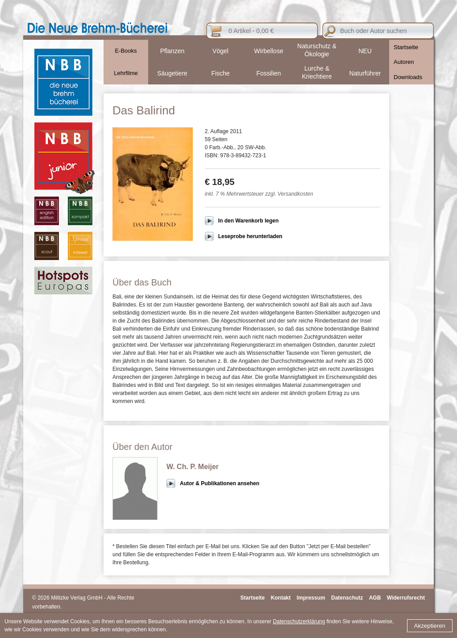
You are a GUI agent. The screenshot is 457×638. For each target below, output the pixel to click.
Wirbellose (268, 51)
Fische (220, 73)
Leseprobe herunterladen (250, 236)
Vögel (220, 51)
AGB (375, 598)
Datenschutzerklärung (299, 621)
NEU (365, 51)
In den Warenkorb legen (248, 221)
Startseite (406, 47)
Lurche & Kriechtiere (317, 72)
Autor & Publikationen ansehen (219, 483)
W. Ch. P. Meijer (192, 466)
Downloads (408, 77)
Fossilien (268, 73)
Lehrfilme (125, 73)
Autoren (404, 62)
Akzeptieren (429, 625)
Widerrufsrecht (406, 598)
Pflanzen (172, 51)
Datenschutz (347, 598)
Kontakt (281, 598)
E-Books (126, 50)
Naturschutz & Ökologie (317, 50)
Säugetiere (172, 73)
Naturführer (365, 73)
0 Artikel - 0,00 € (251, 30)
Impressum (311, 598)
